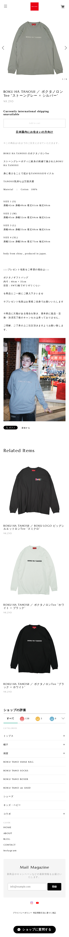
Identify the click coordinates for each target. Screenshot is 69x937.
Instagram (10, 850)
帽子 (5, 744)
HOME (7, 827)
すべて (10, 718)
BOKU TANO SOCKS (16, 770)
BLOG (6, 839)
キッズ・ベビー (12, 805)
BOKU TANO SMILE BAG (18, 761)
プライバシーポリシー (22, 913)
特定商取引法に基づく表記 (44, 913)
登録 (54, 886)
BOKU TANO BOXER (15, 779)
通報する (26, 428)
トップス (8, 735)
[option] (34, 48)
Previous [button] (3, 48)
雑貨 (5, 753)
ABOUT (7, 833)
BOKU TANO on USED (17, 787)
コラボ (7, 813)
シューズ (8, 796)
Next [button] (65, 48)
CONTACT (9, 845)
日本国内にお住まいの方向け (34, 132)
